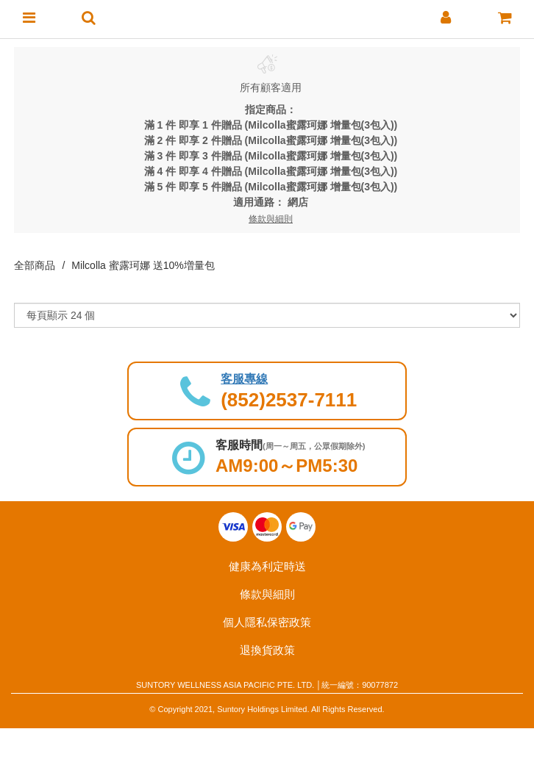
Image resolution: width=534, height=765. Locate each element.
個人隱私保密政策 (267, 622)
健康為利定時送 (267, 566)
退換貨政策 (267, 650)
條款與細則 (267, 594)
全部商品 (34, 265)
